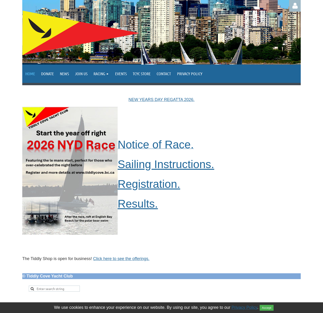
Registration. (149, 184)
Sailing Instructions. (166, 164)
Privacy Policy (244, 307)
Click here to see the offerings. (121, 258)
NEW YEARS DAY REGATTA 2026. (161, 99)
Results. (138, 204)
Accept (266, 308)
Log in (295, 6)
